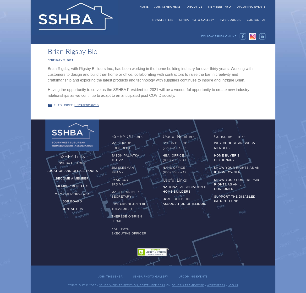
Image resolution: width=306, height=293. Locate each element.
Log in (233, 285)
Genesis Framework (188, 285)
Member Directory (72, 193)
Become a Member (72, 178)
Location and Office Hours (72, 171)
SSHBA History (72, 163)
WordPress (216, 285)
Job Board (72, 201)
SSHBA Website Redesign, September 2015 (132, 285)
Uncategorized (87, 105)
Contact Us (72, 209)
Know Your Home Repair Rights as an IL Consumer (236, 184)
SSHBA (75, 17)
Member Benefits (72, 186)
